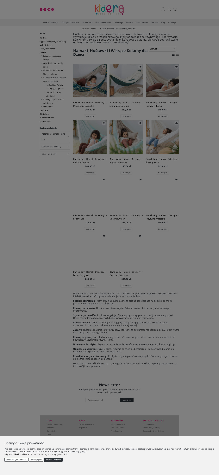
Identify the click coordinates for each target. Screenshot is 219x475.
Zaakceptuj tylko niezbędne (16, 460)
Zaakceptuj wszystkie (53, 460)
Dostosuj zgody (35, 460)
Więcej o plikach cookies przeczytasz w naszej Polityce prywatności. (35, 454)
